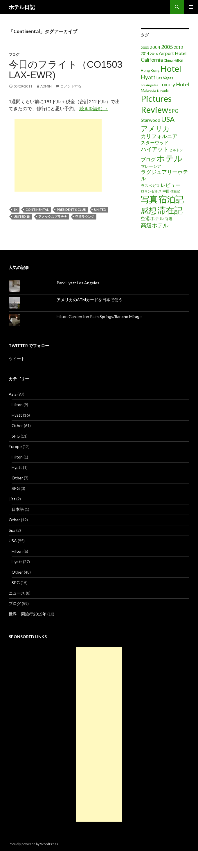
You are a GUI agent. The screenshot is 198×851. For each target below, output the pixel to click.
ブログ (14, 54)
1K (15, 209)
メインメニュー (191, 7)
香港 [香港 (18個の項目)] (168, 218)
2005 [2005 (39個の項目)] (167, 47)
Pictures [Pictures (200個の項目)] (156, 98)
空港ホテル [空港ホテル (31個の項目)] (152, 218)
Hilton (17, 404)
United (100, 209)
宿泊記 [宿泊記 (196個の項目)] (171, 199)
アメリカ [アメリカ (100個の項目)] (155, 128)
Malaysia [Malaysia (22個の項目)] (148, 90)
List (12, 498)
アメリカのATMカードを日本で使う (90, 299)
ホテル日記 (22, 7)
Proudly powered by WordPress (33, 844)
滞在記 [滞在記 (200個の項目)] (170, 210)
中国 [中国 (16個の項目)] (166, 191)
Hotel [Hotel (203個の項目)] (170, 68)
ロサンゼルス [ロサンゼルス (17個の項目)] (151, 191)
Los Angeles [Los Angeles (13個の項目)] (149, 85)
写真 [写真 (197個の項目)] (149, 199)
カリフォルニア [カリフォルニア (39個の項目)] (159, 136)
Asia (13, 394)
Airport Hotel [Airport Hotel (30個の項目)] (173, 53)
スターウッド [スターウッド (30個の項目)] (155, 142)
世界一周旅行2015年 (27, 613)
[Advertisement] (58, 155)
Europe (15, 446)
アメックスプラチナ (52, 216)
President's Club (71, 209)
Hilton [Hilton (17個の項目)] (178, 60)
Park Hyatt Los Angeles (78, 282)
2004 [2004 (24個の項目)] (155, 47)
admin (46, 86)
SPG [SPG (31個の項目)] (174, 111)
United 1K (22, 216)
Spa (12, 530)
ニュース (17, 592)
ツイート (17, 358)
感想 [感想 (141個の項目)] (148, 210)
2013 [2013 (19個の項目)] (178, 47)
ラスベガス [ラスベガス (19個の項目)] (150, 185)
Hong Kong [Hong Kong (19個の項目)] (150, 70)
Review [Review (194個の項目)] (154, 109)
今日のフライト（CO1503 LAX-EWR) (66, 69)
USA (13, 540)
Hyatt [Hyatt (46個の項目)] (148, 77)
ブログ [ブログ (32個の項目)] (148, 160)
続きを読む (93, 108)
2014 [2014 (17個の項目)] (145, 53)
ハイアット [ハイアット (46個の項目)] (154, 149)
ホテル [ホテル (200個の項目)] (169, 158)
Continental (37, 209)
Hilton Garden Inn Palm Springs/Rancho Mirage (99, 316)
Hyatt (17, 415)
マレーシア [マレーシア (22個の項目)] (151, 166)
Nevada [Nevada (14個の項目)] (163, 90)
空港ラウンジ (84, 216)
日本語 (18, 509)
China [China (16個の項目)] (168, 60)
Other (17, 425)
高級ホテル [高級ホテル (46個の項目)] (154, 225)
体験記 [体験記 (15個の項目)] (175, 191)
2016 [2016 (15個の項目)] (154, 54)
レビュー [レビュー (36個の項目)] (170, 185)
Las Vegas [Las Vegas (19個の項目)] (164, 78)
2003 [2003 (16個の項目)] (145, 47)
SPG (16, 435)
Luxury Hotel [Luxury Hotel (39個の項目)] (174, 84)
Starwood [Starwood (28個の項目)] (150, 120)
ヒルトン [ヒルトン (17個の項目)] (176, 150)
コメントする (70, 86)
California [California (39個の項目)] (152, 59)
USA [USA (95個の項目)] (167, 119)
